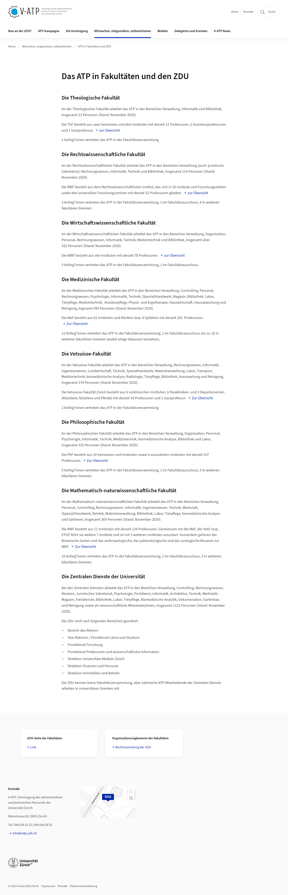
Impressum (48, 886)
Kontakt (248, 12)
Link (33, 747)
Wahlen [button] (163, 31)
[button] (131, 791)
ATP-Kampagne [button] (48, 31)
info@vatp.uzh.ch (24, 833)
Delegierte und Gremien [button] (190, 31)
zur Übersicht (109, 130)
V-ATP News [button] (222, 31)
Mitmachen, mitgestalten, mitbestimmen (47, 47)
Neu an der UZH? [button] (20, 31)
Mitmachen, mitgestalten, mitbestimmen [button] (122, 31)
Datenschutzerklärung (83, 886)
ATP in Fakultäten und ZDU (94, 47)
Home (235, 12)
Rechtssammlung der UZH (133, 747)
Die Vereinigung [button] (77, 31)
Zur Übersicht (77, 323)
